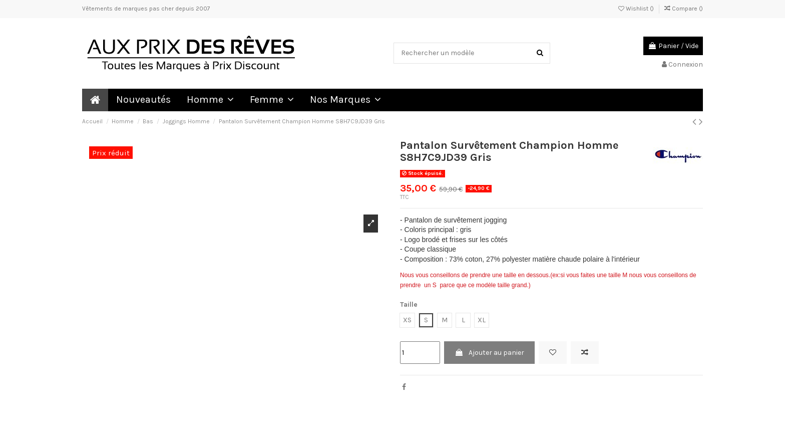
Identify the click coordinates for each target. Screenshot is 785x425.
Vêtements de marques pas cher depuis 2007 (146, 8)
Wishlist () (636, 8)
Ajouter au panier (489, 352)
